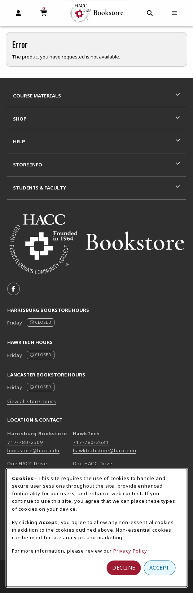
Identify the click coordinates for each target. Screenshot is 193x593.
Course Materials (37, 95)
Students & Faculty (39, 187)
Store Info (27, 164)
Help (19, 141)
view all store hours (31, 401)
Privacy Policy (130, 551)
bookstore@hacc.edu (33, 450)
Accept (159, 567)
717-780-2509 (25, 442)
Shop (20, 118)
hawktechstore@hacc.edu (104, 450)
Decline (123, 567)
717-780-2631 (91, 442)
